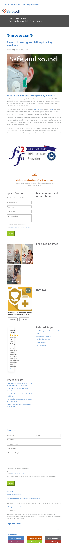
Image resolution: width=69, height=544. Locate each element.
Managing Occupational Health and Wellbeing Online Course (20, 313)
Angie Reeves (14, 281)
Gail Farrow (14, 261)
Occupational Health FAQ (44, 336)
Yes (10, 471)
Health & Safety (16, 538)
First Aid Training (34, 542)
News (26, 49)
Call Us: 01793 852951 (12, 4)
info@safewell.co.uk (14, 507)
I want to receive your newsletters (18, 224)
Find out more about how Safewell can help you (34, 180)
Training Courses (53, 538)
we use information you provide (20, 227)
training (51, 109)
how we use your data (17, 474)
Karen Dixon (27, 261)
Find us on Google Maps (14, 494)
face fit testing (37, 109)
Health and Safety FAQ (43, 339)
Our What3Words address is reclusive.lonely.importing (23, 498)
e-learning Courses (16, 542)
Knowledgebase (41, 345)
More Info (13, 319)
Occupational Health (34, 538)
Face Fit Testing (19, 49)
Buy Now (24, 319)
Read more (13, 369)
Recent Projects (41, 342)
